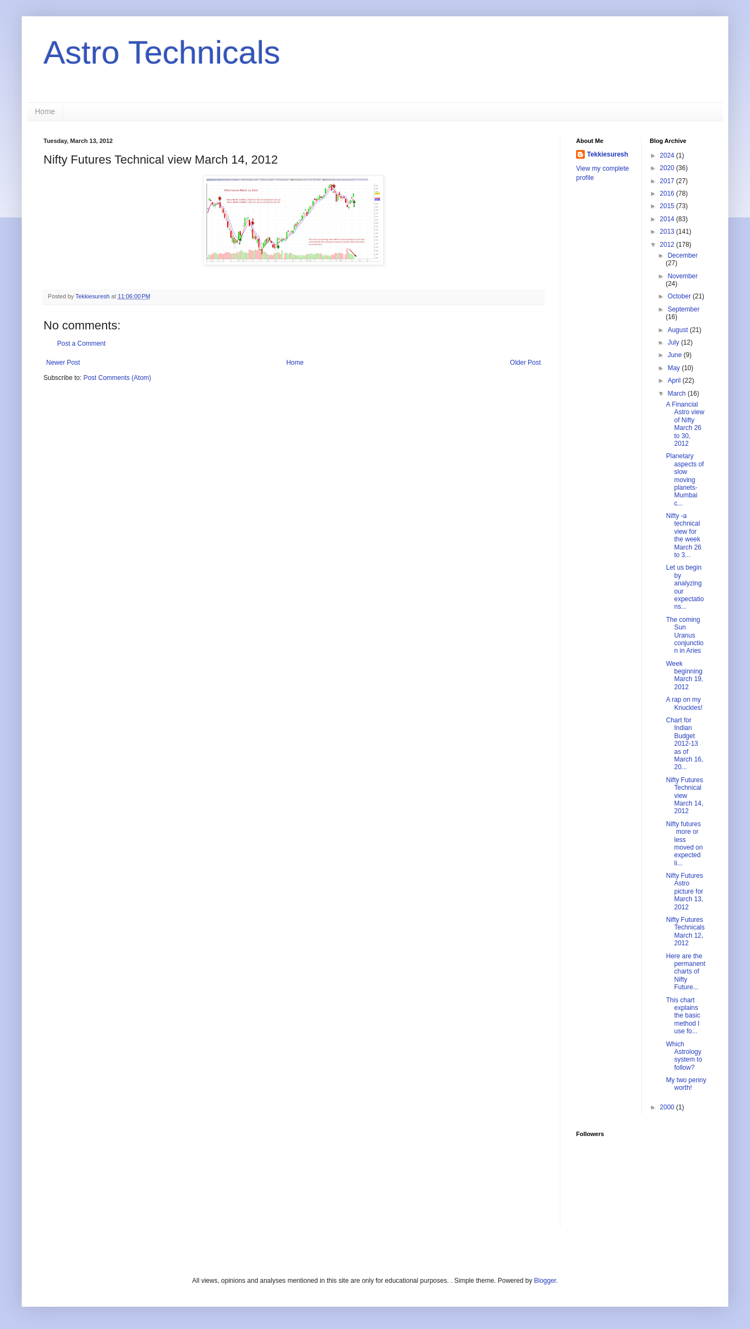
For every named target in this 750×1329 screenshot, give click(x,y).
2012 (668, 244)
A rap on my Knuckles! (684, 703)
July (674, 342)
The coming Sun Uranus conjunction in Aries (684, 635)
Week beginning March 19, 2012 (684, 675)
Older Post (525, 362)
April (674, 380)
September (683, 309)
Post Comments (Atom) (117, 378)
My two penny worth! (686, 1083)
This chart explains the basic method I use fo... (683, 1015)
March (677, 393)
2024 (668, 155)
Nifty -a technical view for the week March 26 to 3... (683, 535)
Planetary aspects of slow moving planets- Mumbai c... (685, 479)
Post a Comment (81, 343)
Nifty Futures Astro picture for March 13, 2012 (684, 891)
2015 (668, 206)
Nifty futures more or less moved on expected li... (684, 843)
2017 (668, 181)
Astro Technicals (161, 52)
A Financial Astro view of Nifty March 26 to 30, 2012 (685, 424)
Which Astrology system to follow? (684, 1055)
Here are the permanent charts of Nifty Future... (685, 971)
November (682, 276)
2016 (668, 193)
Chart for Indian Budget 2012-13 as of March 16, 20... (684, 743)
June (675, 355)
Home (45, 111)
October (679, 296)
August (678, 330)
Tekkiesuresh (607, 154)
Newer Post (63, 362)
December (682, 255)
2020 (668, 168)
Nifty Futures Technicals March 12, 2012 (685, 931)
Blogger (545, 1280)
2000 (668, 1107)
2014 (668, 219)
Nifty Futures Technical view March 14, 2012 (684, 795)
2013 (668, 231)
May (674, 368)
